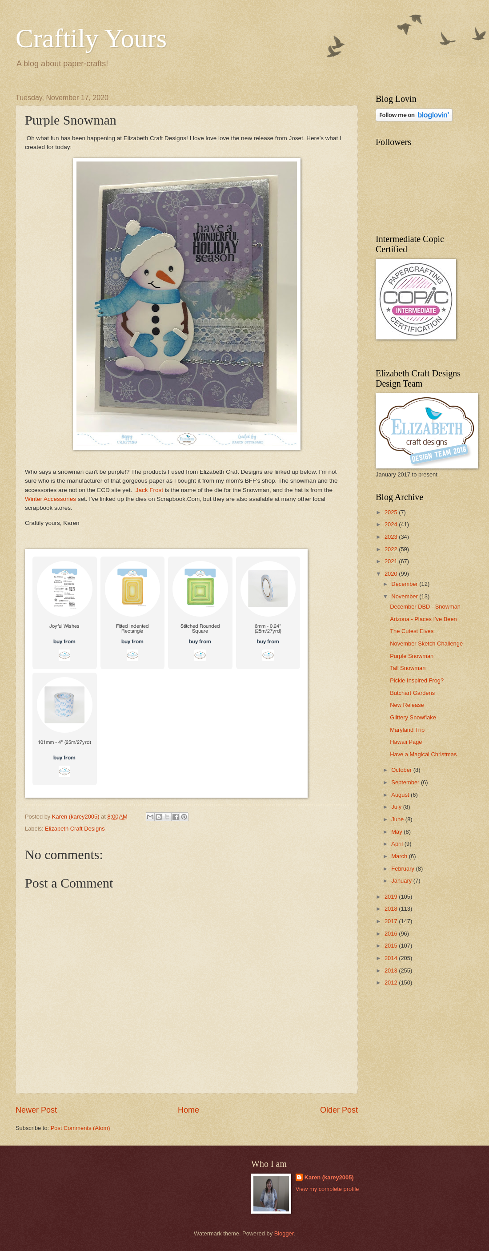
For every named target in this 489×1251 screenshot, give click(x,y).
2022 (392, 549)
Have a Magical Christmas (423, 754)
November (405, 596)
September (406, 782)
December (405, 584)
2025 (392, 512)
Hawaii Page (406, 741)
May (397, 831)
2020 (392, 573)
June (398, 819)
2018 (392, 908)
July (397, 806)
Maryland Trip (407, 729)
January (402, 880)
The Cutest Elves (411, 631)
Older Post (339, 1110)
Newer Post (36, 1110)
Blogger (284, 1233)
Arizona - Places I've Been (423, 619)
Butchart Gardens (412, 693)
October (402, 770)
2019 (392, 896)
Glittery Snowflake (413, 717)
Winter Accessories (50, 499)
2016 (392, 933)
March (400, 856)
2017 (392, 921)
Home (188, 1110)
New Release (407, 705)
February (403, 868)
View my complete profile (327, 1189)
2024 (392, 524)
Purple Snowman (411, 656)
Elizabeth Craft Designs (75, 828)
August (401, 794)
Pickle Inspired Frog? (417, 680)
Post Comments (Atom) (80, 1128)
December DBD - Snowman (425, 606)
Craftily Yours (91, 38)
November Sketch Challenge (426, 643)
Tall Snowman (407, 668)
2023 (392, 536)
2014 (392, 958)
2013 (392, 970)
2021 (392, 561)
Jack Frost (149, 490)
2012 (392, 982)
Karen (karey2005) (329, 1177)
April (397, 843)
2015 (392, 945)
